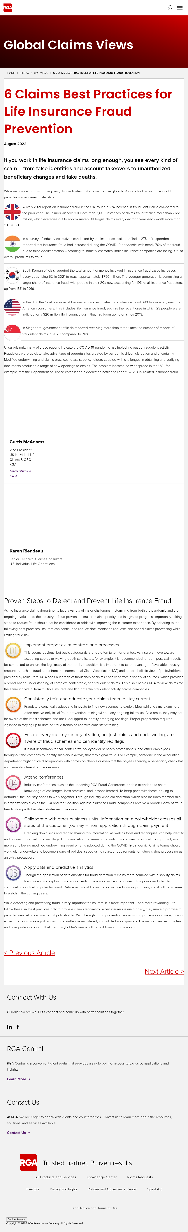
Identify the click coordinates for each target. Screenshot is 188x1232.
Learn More (16, 1079)
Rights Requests (140, 1176)
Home (11, 73)
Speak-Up (154, 1189)
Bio (14, 476)
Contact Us (16, 1132)
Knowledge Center (102, 1176)
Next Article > (164, 971)
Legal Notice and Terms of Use (94, 1208)
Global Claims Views (34, 73)
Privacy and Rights (63, 1189)
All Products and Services (55, 1176)
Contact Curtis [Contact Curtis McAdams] (21, 471)
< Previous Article (29, 952)
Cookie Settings (17, 1219)
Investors (32, 1189)
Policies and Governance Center (112, 1189)
